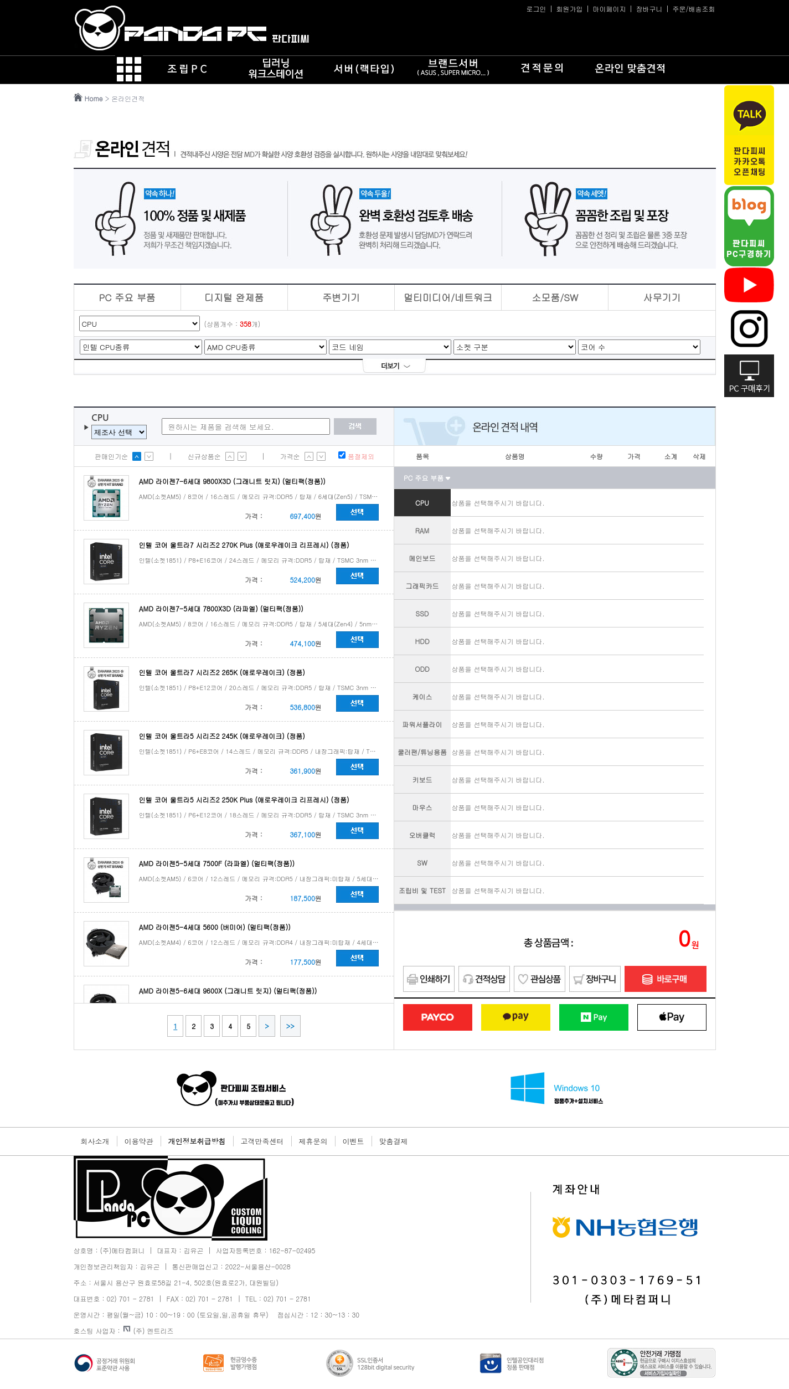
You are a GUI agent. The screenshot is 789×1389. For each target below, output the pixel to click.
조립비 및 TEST (422, 890)
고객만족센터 (262, 1141)
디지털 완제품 (234, 297)
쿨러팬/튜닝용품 (422, 752)
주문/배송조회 (693, 8)
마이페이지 (609, 8)
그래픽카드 (422, 585)
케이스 (422, 696)
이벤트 (353, 1141)
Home (93, 98)
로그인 (536, 8)
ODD (422, 668)
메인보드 (422, 558)
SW (422, 862)
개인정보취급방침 (197, 1141)
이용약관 (139, 1141)
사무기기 (661, 297)
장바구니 (649, 8)
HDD (422, 641)
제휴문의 (313, 1141)
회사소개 (95, 1141)
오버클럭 (422, 835)
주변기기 (341, 297)
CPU (422, 502)
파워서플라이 (422, 724)
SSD (422, 613)
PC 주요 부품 (127, 297)
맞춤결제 (393, 1141)
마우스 (422, 807)
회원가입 (569, 8)
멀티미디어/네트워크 (448, 297)
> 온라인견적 (126, 98)
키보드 (422, 779)
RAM (422, 530)
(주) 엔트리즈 (148, 1330)
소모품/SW (555, 297)
